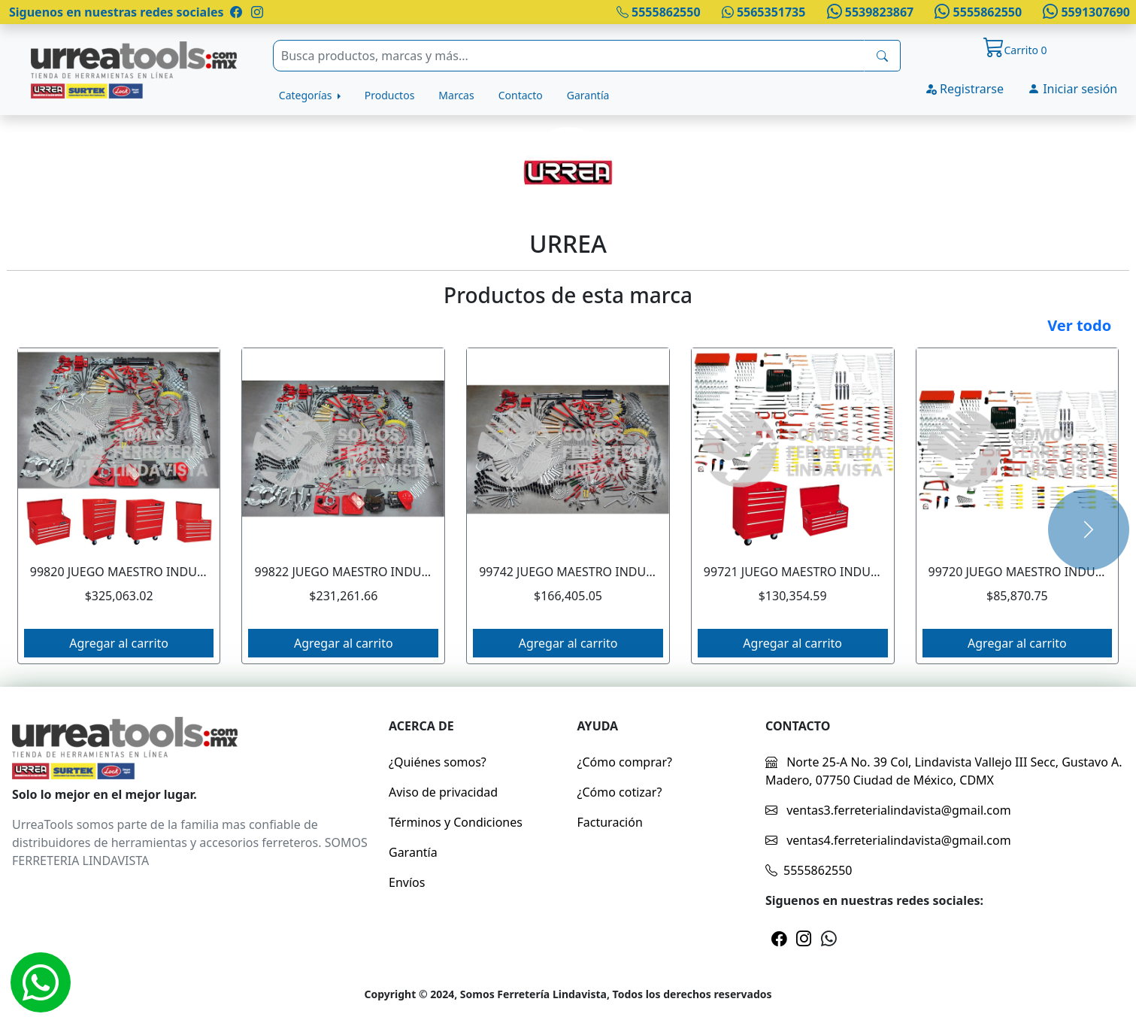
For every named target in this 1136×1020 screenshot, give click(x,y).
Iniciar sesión (1072, 88)
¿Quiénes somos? (437, 762)
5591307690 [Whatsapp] (1085, 12)
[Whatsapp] (41, 982)
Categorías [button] (307, 95)
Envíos (407, 882)
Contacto (520, 95)
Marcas (456, 95)
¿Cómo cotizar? (619, 792)
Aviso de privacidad (443, 792)
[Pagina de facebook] (236, 12)
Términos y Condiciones (456, 822)
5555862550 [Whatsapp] (977, 12)
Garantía (588, 95)
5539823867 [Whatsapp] (868, 12)
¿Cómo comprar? (625, 762)
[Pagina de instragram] (255, 12)
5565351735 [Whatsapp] (764, 12)
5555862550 (658, 12)
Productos (390, 95)
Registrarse (964, 88)
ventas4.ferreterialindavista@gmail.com (888, 840)
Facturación (610, 822)
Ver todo (1079, 325)
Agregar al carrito (118, 643)
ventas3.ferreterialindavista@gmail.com (888, 810)
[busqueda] (882, 55)
